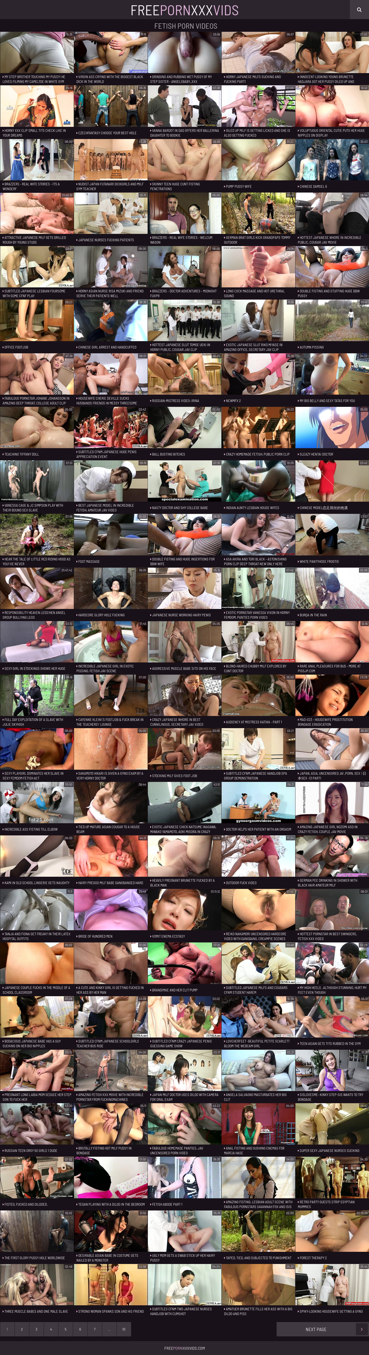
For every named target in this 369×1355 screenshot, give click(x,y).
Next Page (337, 1329)
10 (123, 1329)
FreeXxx (184, 9)
